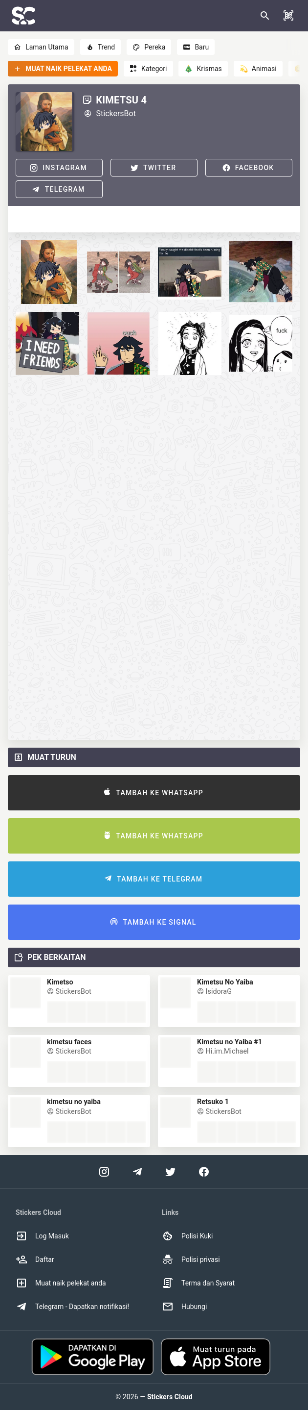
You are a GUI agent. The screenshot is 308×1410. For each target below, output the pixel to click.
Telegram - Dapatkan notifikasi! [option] (72, 1306)
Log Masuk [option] (42, 1236)
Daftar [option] (35, 1259)
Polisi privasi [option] (191, 1259)
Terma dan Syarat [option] (198, 1283)
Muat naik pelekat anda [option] (61, 1283)
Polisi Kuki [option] (187, 1236)
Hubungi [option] (184, 1306)
